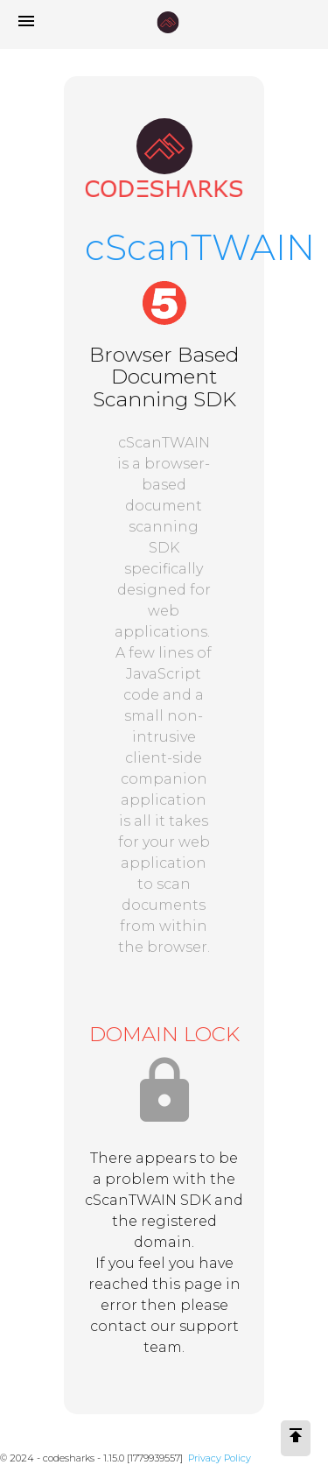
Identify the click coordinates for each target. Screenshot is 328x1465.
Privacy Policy (219, 1458)
